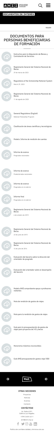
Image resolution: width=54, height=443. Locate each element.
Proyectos (27, 395)
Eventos (27, 401)
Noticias (27, 398)
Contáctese (27, 408)
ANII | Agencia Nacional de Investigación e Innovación (16, 6)
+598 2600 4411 (27, 417)
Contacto (27, 404)
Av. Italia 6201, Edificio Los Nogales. (27, 412)
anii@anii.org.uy (27, 420)
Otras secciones (27, 391)
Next (46, 379)
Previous (7, 379)
